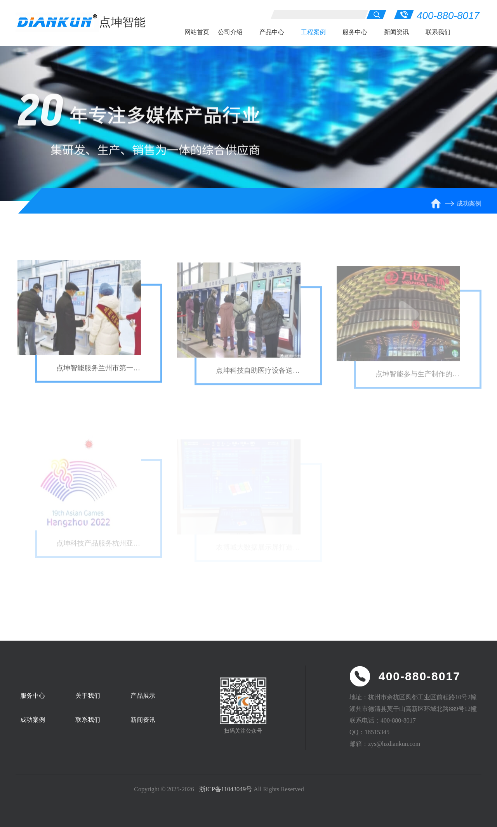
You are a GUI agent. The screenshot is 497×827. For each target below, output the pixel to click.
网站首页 (196, 32)
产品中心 (271, 32)
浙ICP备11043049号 (225, 789)
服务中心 (354, 32)
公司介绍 (230, 32)
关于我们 (87, 695)
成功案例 (469, 205)
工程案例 (313, 32)
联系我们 (438, 32)
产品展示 (142, 695)
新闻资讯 (396, 32)
